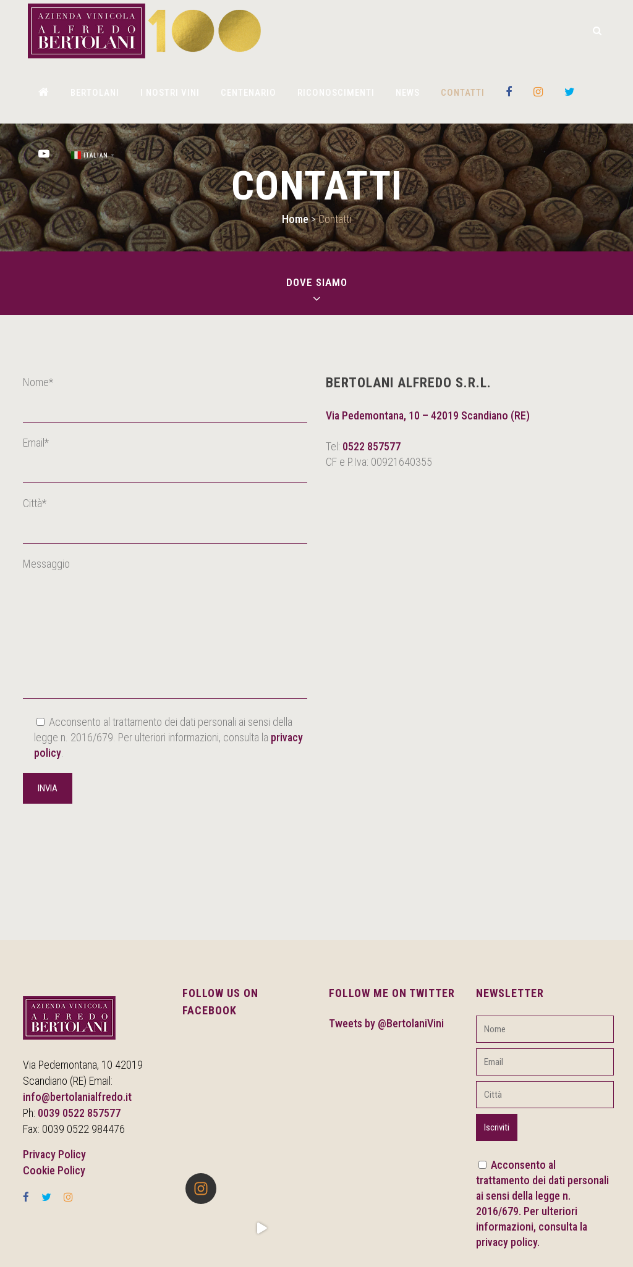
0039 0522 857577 (79, 1112)
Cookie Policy (54, 1170)
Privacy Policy (54, 1154)
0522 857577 (371, 446)
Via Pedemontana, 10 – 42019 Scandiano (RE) (428, 415)
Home (295, 219)
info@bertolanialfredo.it (77, 1096)
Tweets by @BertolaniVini (386, 1023)
